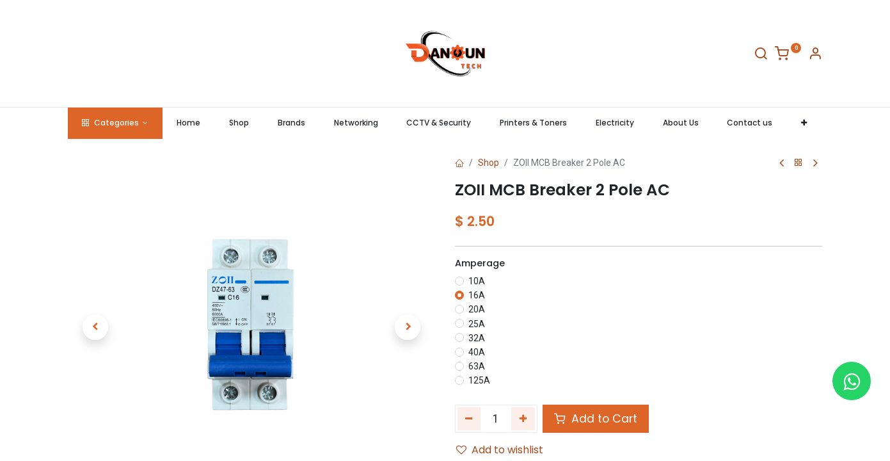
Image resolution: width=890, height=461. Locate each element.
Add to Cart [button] (595, 418)
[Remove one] (469, 418)
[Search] (761, 55)
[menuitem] (189, 123)
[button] (804, 123)
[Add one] (523, 418)
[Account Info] (815, 55)
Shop (488, 163)
